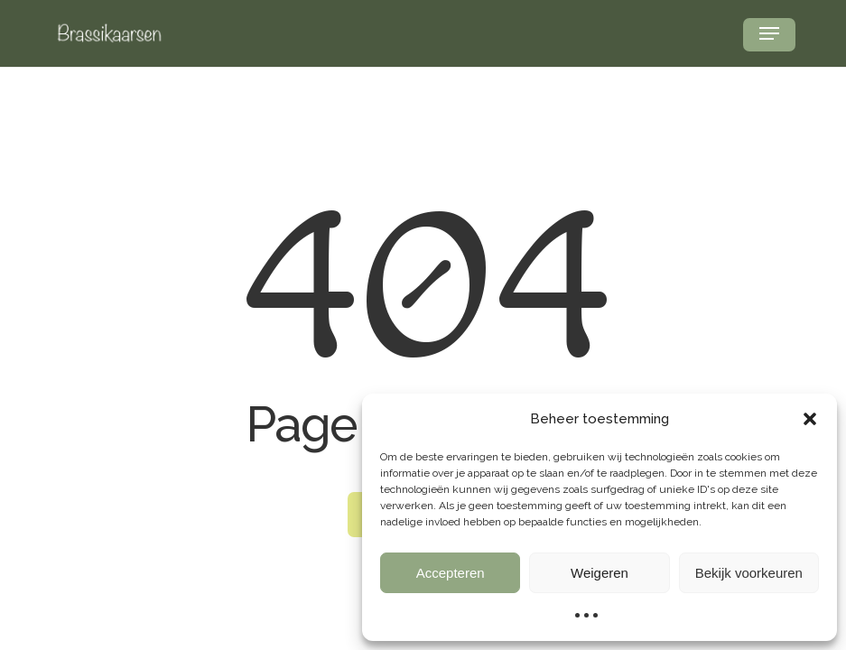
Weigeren (599, 572)
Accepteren (450, 572)
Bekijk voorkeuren (749, 572)
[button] (810, 419)
